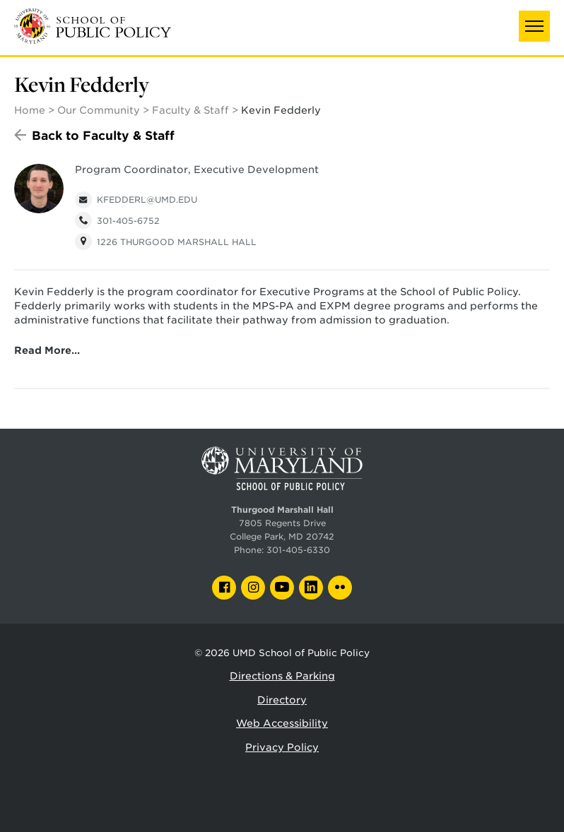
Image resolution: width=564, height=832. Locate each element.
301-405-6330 (298, 550)
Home (29, 110)
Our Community (98, 110)
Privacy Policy (282, 747)
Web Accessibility (282, 723)
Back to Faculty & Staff (103, 136)
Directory (282, 700)
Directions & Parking (282, 676)
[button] (534, 26)
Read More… (47, 350)
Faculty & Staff (190, 110)
